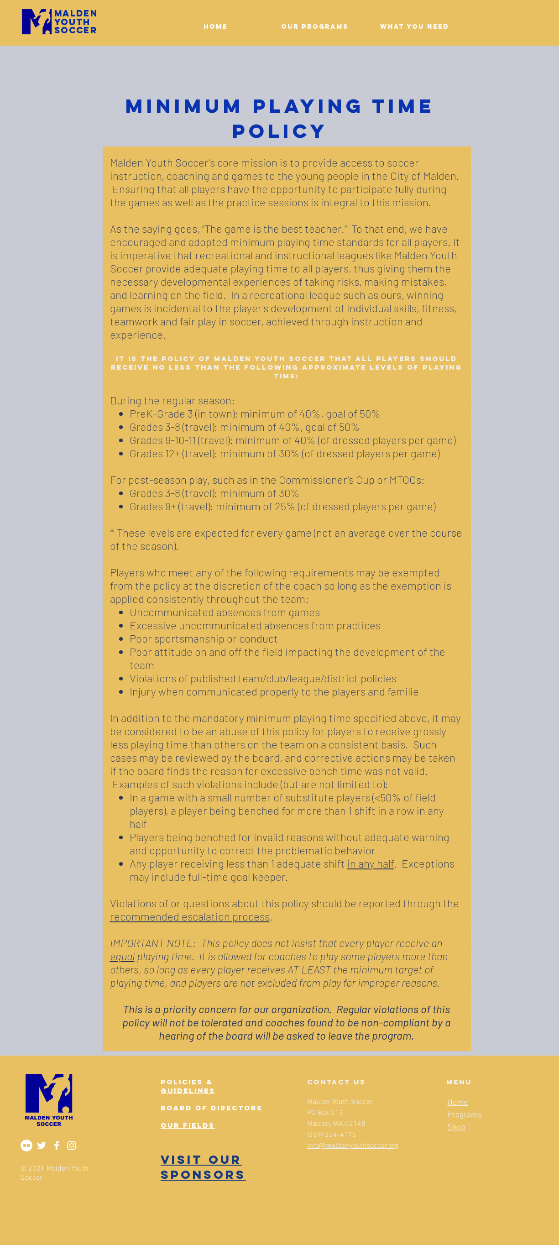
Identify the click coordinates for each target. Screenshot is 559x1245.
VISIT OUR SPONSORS (203, 1167)
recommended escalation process (190, 916)
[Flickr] (26, 1145)
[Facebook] (57, 1145)
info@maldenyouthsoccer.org (352, 1146)
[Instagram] (72, 1145)
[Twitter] (41, 1145)
